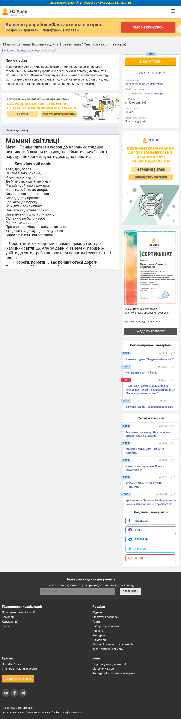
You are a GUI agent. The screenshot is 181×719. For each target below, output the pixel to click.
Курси (6, 626)
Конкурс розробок (55, 24)
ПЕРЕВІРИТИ (130, 591)
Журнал (97, 612)
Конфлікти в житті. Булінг (142, 372)
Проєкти (98, 630)
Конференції (10, 621)
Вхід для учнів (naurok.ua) (109, 664)
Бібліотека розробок (105, 617)
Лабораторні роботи (105, 626)
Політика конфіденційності (67, 712)
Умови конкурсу (148, 27)
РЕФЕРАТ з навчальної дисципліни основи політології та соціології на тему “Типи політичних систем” (150, 389)
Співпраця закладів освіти (19, 668)
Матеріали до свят (104, 668)
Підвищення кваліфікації (18, 612)
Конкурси (98, 635)
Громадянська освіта (138, 93)
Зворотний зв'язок (18, 679)
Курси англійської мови (107, 649)
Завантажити (150, 61)
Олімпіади (99, 640)
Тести (96, 621)
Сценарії (158, 93)
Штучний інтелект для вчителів (112, 644)
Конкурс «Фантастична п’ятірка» (113, 673)
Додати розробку (151, 331)
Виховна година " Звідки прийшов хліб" (150, 359)
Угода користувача (13, 712)
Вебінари (8, 617)
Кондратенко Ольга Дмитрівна (144, 83)
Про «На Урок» (11, 664)
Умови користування (38, 712)
